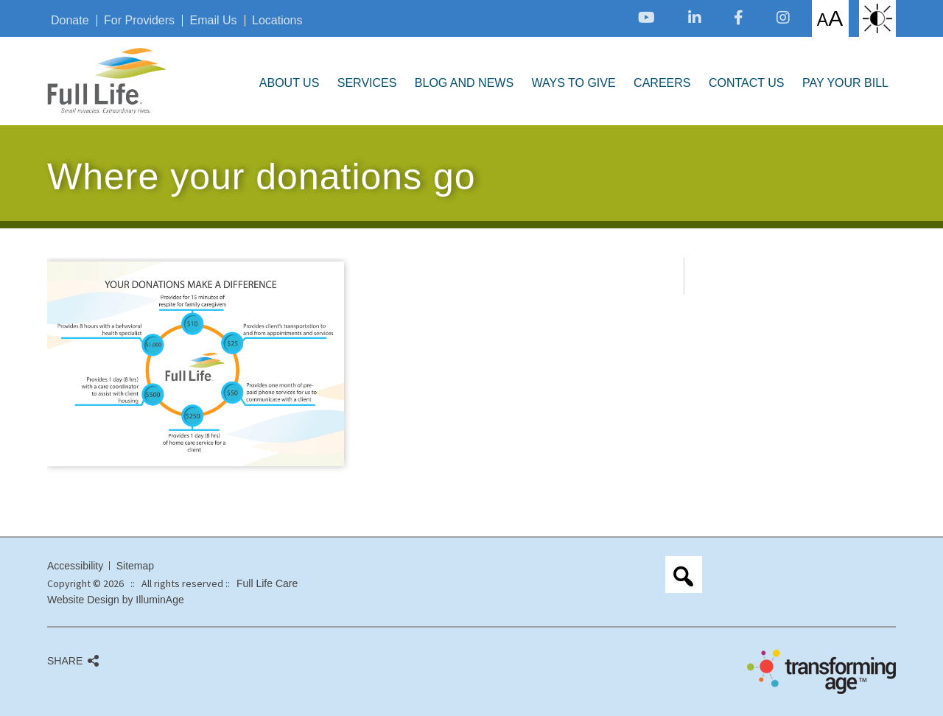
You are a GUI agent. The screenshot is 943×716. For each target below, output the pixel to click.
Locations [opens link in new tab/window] (277, 21)
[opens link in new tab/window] (646, 16)
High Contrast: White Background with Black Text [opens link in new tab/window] (877, 18)
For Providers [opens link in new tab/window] (139, 21)
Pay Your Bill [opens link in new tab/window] (845, 83)
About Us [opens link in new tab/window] (289, 83)
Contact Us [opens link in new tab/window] (747, 83)
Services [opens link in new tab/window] (367, 83)
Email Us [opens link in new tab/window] (213, 21)
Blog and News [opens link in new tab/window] (464, 83)
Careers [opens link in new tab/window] (662, 83)
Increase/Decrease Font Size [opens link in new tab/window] (830, 18)
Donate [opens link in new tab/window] (70, 21)
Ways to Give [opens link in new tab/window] (574, 83)
